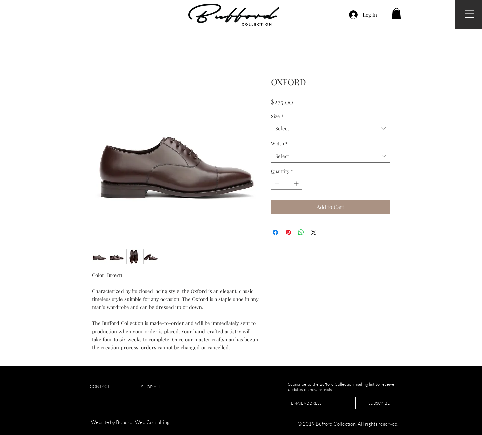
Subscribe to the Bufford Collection (321, 384)
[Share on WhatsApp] (301, 232)
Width (279, 143)
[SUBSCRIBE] (379, 403)
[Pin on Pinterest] (288, 232)
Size (277, 116)
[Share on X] (314, 232)
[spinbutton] (286, 183)
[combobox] (330, 128)
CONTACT (100, 386)
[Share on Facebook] (275, 232)
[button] (469, 14)
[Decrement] (276, 183)
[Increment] (297, 183)
